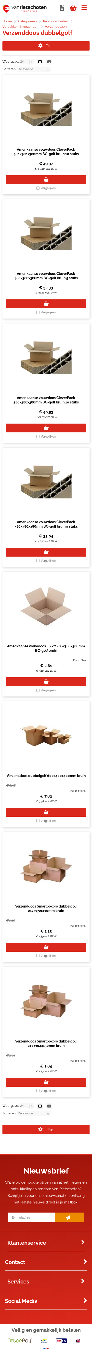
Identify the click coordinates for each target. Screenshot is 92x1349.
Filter (46, 46)
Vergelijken (48, 188)
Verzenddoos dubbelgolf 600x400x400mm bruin (46, 776)
